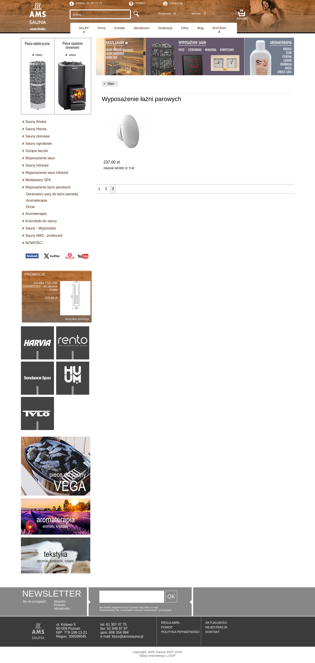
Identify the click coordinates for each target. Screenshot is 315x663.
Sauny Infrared (36, 165)
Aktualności (141, 28)
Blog (200, 28)
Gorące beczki (36, 151)
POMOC (137, 4)
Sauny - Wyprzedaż (40, 228)
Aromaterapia (35, 214)
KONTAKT (213, 632)
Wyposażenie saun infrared (46, 173)
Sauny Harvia (35, 129)
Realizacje (165, 28)
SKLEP (84, 28)
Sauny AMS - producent (44, 235)
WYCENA (219, 28)
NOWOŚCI (34, 243)
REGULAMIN (170, 622)
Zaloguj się (176, 3)
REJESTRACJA (217, 627)
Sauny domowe (37, 136)
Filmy (185, 28)
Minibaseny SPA (38, 180)
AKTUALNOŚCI (216, 622)
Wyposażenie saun (40, 158)
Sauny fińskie (35, 122)
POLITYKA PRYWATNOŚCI (180, 632)
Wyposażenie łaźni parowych (48, 187)
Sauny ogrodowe (38, 143)
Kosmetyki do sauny (41, 221)
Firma (102, 28)
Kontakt (119, 28)
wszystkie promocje (77, 319)
